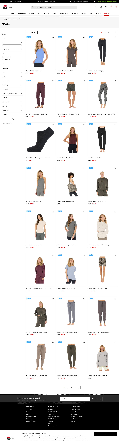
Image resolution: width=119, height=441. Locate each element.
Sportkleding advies (75, 419)
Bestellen (28, 412)
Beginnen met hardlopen (77, 416)
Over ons (50, 409)
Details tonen (87, 437)
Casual (54, 13)
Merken (106, 13)
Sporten (84, 13)
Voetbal (12, 13)
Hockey (46, 13)
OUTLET (98, 13)
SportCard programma (54, 416)
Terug (5, 19)
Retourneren (29, 419)
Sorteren (32, 32)
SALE (91, 13)
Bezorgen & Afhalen (31, 416)
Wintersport (64, 13)
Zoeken (32, 7)
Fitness (31, 13)
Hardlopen (22, 13)
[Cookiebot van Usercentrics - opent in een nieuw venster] (10, 438)
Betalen (28, 414)
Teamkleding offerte (75, 409)
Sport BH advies (75, 414)
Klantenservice (29, 409)
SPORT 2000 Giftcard (53, 419)
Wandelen (75, 13)
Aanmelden (95, 399)
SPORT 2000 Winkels (53, 412)
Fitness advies (74, 412)
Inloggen (105, 7)
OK (105, 423)
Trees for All (51, 414)
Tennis (39, 13)
